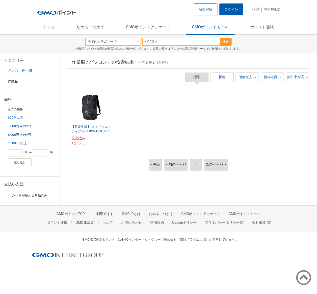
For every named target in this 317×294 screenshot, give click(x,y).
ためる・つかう (90, 27)
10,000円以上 (17, 143)
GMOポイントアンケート (148, 27)
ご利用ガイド (103, 214)
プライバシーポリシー (224, 222)
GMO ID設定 (272, 9)
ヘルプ (255, 9)
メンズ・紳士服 (20, 71)
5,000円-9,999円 (19, 135)
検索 (225, 41)
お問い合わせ (131, 222)
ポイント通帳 (262, 27)
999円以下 (15, 117)
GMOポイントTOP (70, 214)
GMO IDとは (131, 214)
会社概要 (261, 222)
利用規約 (157, 222)
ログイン (231, 9)
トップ (49, 27)
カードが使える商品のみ (26, 195)
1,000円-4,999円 (19, 126)
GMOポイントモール (210, 27)
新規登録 (205, 9)
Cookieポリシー (184, 222)
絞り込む (20, 162)
